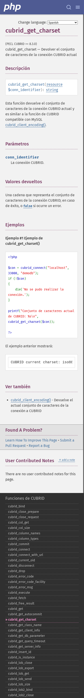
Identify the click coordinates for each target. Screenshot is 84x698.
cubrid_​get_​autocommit (25, 614)
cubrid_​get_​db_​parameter (26, 636)
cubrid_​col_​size (19, 528)
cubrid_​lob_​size (19, 684)
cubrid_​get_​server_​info (24, 647)
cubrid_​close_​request (23, 517)
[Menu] (77, 7)
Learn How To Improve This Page (31, 440)
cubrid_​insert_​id (19, 652)
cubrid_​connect (19, 549)
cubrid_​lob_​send (20, 679)
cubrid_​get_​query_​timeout (26, 641)
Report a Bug (39, 446)
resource (54, 84)
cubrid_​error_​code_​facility (26, 582)
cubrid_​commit (18, 544)
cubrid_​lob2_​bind (20, 690)
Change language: (32, 22)
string (52, 90)
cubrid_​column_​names (24, 533)
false (27, 206)
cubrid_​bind (16, 506)
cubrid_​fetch (17, 598)
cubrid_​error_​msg (20, 587)
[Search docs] (68, 7)
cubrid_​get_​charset (22, 620)
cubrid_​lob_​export (21, 668)
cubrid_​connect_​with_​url (25, 555)
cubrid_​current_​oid (21, 560)
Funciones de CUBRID (25, 498)
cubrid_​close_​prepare (23, 512)
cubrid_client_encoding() (25, 125)
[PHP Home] (13, 7)
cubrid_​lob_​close (20, 663)
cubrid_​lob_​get (18, 674)
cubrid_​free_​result (21, 603)
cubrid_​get (15, 609)
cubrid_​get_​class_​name (25, 625)
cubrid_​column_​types (23, 539)
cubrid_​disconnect (21, 566)
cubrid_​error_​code (21, 576)
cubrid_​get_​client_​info (24, 630)
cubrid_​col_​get (18, 522)
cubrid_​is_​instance (21, 657)
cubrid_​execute (19, 593)
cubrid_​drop (16, 571)
